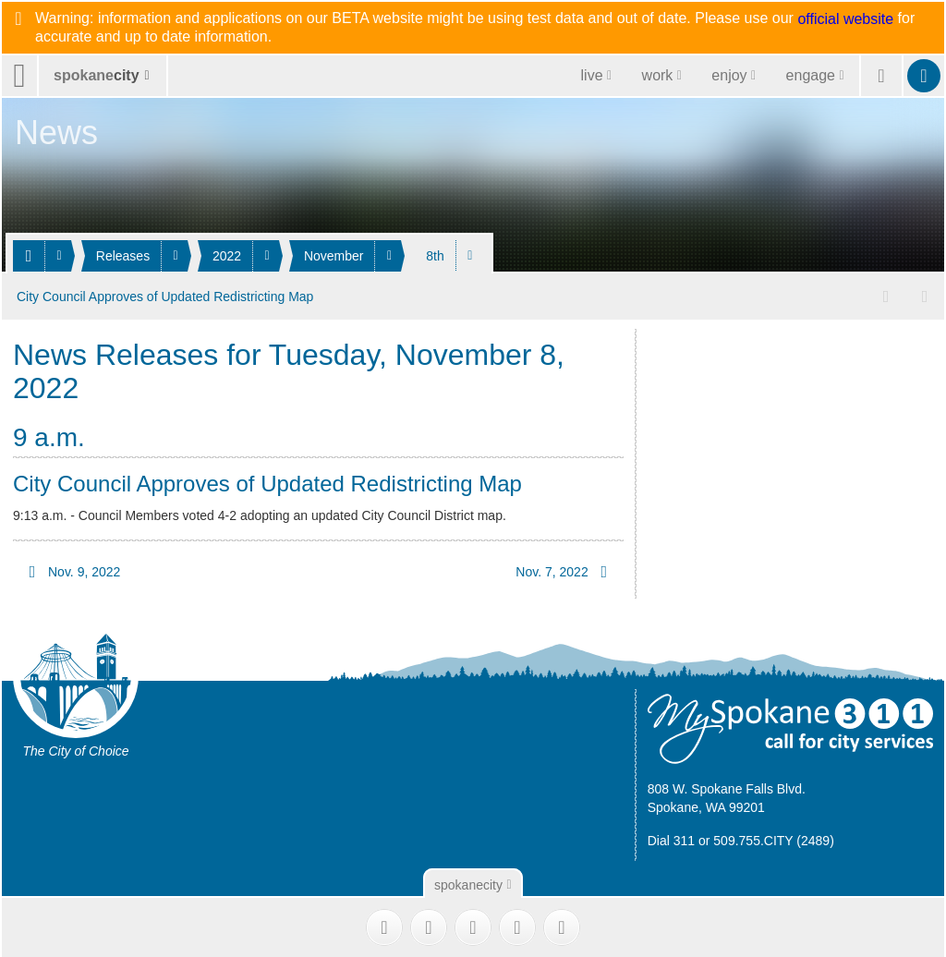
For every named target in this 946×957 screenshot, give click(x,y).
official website (845, 19)
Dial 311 (671, 837)
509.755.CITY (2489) (773, 837)
